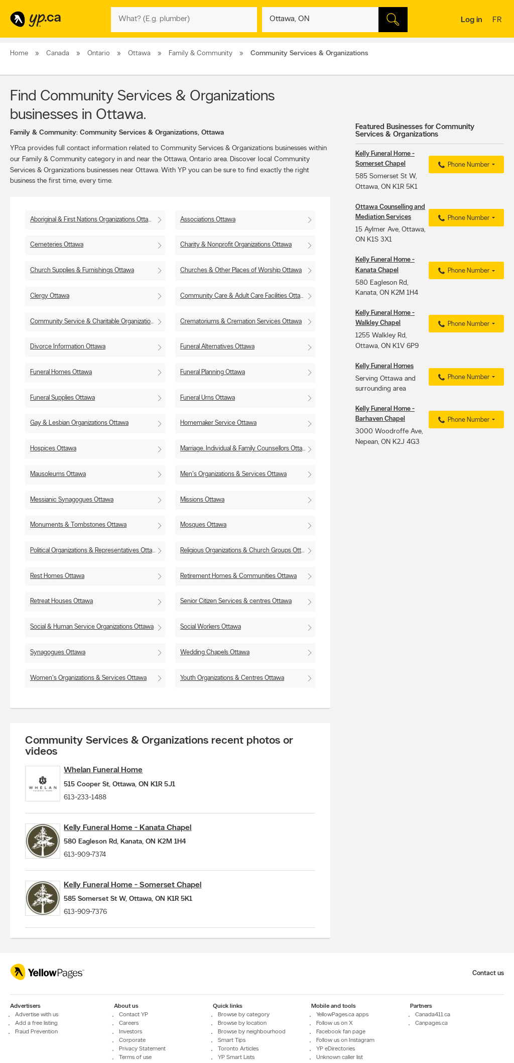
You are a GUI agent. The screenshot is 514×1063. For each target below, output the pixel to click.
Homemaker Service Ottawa (218, 423)
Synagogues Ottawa (57, 652)
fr (498, 21)
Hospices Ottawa (53, 448)
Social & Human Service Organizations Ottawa (92, 627)
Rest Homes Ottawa (57, 576)
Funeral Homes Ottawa (61, 372)
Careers (129, 1048)
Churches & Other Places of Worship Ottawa (241, 270)
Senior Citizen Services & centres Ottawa (236, 601)
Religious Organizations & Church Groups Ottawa (246, 550)
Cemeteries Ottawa (56, 245)
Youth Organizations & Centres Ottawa (232, 678)
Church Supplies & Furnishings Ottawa (82, 270)
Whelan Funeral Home (119, 770)
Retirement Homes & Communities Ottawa (238, 576)
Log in (471, 20)
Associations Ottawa (207, 219)
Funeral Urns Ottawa (207, 398)
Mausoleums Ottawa (58, 474)
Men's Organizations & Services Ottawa (233, 474)
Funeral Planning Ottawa (212, 372)
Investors (130, 1057)
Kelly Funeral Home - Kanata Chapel (144, 836)
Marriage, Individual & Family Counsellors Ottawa (245, 448)
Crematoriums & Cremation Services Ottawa (241, 321)
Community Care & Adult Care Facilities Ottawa (244, 296)
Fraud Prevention (36, 1057)
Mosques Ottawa (203, 525)
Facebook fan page (340, 1057)
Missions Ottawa (202, 500)
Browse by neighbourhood (252, 1057)
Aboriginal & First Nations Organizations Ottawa (93, 219)
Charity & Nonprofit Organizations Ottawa (236, 245)
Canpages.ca (431, 1048)
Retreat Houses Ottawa (61, 601)
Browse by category (244, 1040)
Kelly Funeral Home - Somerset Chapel (149, 902)
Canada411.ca (432, 1040)
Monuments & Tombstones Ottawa (78, 525)
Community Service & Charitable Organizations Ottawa (97, 321)
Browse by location (242, 1048)
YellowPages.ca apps (342, 1040)
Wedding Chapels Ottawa (214, 652)
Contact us (488, 998)
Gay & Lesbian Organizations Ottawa (79, 423)
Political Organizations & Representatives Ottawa (95, 550)
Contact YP (133, 1040)
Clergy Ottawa (49, 296)
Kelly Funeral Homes (384, 366)
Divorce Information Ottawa (67, 346)
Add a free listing (36, 1048)
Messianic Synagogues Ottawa (71, 500)
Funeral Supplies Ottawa (62, 398)
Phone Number (462, 165)
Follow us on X (334, 1048)
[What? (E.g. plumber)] (183, 19)
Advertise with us (36, 1040)
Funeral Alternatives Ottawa (217, 346)
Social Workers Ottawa (210, 627)
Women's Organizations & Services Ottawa (88, 678)
